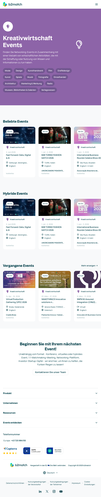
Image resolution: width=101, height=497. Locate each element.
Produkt (50, 393)
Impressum (76, 483)
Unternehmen (50, 403)
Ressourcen (50, 412)
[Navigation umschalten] (97, 4)
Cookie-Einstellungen (89, 483)
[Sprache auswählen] (50, 472)
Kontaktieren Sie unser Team (50, 372)
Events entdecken (50, 422)
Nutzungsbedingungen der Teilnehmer (59, 483)
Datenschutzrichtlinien (15, 483)
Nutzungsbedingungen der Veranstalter (37, 483)
